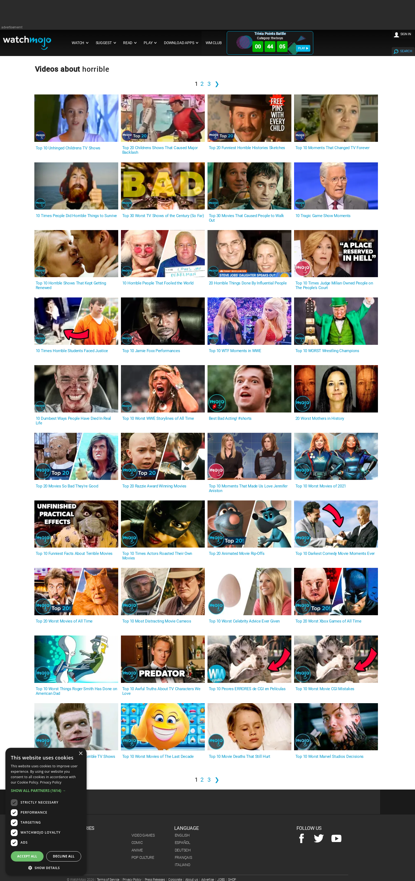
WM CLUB (214, 43)
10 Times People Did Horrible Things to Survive (76, 216)
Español (182, 842)
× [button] (80, 754)
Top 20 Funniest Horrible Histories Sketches (247, 148)
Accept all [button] (27, 856)
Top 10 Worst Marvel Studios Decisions (329, 756)
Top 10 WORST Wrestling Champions (327, 351)
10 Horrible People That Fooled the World (157, 283)
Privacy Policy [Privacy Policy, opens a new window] (50, 782)
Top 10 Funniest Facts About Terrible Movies (74, 553)
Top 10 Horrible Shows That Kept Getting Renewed (71, 285)
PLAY (303, 48)
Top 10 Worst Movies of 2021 (320, 486)
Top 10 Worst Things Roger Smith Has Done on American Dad (76, 691)
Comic (137, 842)
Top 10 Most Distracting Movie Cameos (156, 621)
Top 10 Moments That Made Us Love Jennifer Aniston (248, 488)
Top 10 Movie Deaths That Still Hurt (239, 756)
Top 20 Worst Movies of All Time (64, 621)
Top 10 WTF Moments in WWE (235, 351)
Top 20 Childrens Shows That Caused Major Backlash (160, 150)
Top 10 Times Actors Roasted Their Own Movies (157, 556)
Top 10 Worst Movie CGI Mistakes (324, 689)
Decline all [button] (64, 856)
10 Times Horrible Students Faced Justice (72, 351)
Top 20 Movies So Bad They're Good (67, 486)
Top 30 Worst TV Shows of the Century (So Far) (163, 216)
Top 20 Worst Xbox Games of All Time (328, 621)
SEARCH (406, 51)
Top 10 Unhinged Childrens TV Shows (68, 148)
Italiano (182, 865)
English (182, 835)
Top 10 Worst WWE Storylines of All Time (158, 418)
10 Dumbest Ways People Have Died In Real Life (73, 420)
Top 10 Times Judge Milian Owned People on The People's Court (334, 285)
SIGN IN (405, 34)
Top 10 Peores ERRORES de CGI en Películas (247, 689)
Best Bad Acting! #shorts (230, 418)
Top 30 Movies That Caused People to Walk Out (246, 218)
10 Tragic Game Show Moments (323, 216)
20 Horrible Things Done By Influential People (248, 283)
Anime (137, 850)
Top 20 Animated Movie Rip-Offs (236, 553)
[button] (46, 790)
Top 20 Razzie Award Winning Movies (154, 486)
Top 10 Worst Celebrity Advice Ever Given (244, 621)
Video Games (143, 835)
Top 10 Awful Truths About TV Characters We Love (161, 691)
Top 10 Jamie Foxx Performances (151, 351)
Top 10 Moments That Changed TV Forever (332, 148)
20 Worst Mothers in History (319, 418)
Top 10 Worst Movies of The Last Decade (158, 756)
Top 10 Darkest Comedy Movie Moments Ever (335, 553)
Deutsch (183, 850)
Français (183, 857)
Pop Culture (142, 857)
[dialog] (46, 812)
